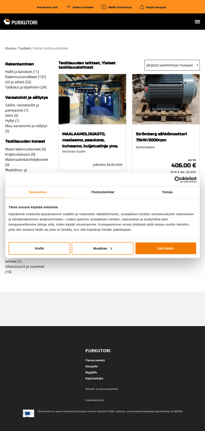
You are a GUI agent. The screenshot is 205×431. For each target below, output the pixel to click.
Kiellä (39, 248)
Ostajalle (91, 366)
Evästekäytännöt (94, 400)
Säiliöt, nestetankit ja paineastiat (22, 108)
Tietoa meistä (95, 360)
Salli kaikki (165, 248)
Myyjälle (91, 372)
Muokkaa (102, 248)
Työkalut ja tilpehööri (22, 87)
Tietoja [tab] (167, 192)
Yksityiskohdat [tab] (102, 192)
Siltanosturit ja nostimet (24, 266)
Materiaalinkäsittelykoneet (26, 159)
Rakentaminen (19, 64)
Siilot (9, 115)
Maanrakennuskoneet (23, 149)
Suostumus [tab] (38, 192)
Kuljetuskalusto (17, 154)
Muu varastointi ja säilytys (26, 125)
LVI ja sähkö (14, 82)
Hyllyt (9, 120)
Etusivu (10, 48)
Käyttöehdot (94, 378)
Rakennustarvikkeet (21, 76)
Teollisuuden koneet (25, 141)
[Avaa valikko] (197, 22)
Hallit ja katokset (18, 71)
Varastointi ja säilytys (26, 97)
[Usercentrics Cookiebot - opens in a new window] (178, 179)
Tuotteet (25, 48)
